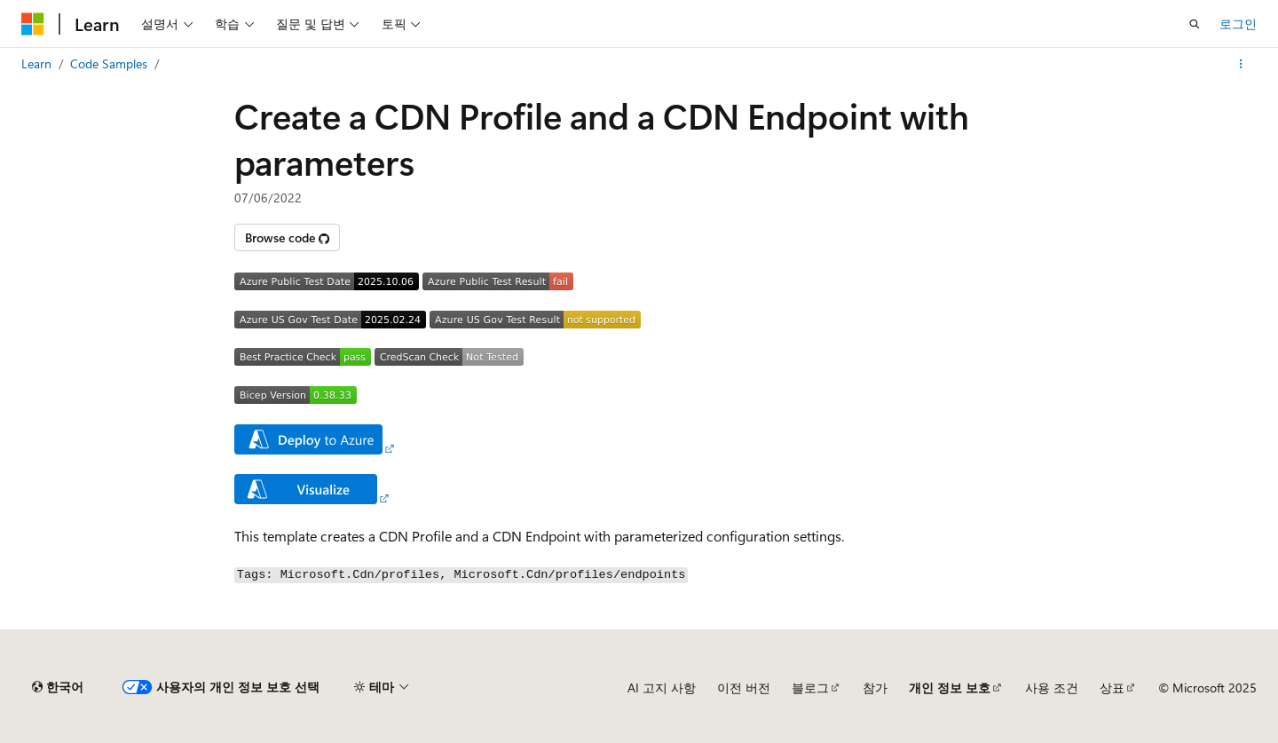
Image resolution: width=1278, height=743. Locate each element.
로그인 (1238, 23)
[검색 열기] (1194, 24)
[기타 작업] (1241, 64)
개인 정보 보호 (949, 687)
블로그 (810, 687)
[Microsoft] (32, 24)
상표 (1112, 687)
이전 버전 (743, 687)
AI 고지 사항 (661, 687)
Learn (36, 63)
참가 (875, 687)
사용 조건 (1051, 687)
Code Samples (108, 63)
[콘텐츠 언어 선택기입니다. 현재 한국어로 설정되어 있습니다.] (57, 687)
